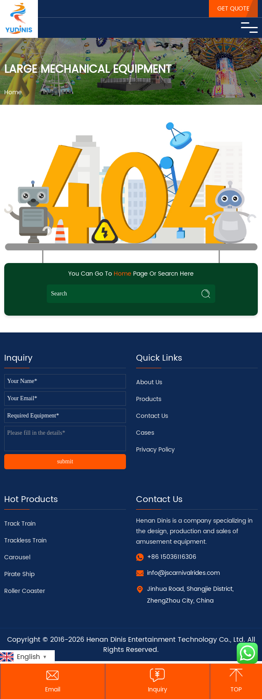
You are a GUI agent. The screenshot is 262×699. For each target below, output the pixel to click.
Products (148, 399)
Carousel (17, 557)
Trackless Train (25, 540)
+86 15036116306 (171, 557)
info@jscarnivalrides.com (183, 573)
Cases (145, 433)
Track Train (20, 524)
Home (13, 92)
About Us (149, 382)
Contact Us (152, 416)
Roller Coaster (24, 591)
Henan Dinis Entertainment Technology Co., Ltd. (165, 639)
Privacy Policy (155, 449)
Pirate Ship (19, 574)
